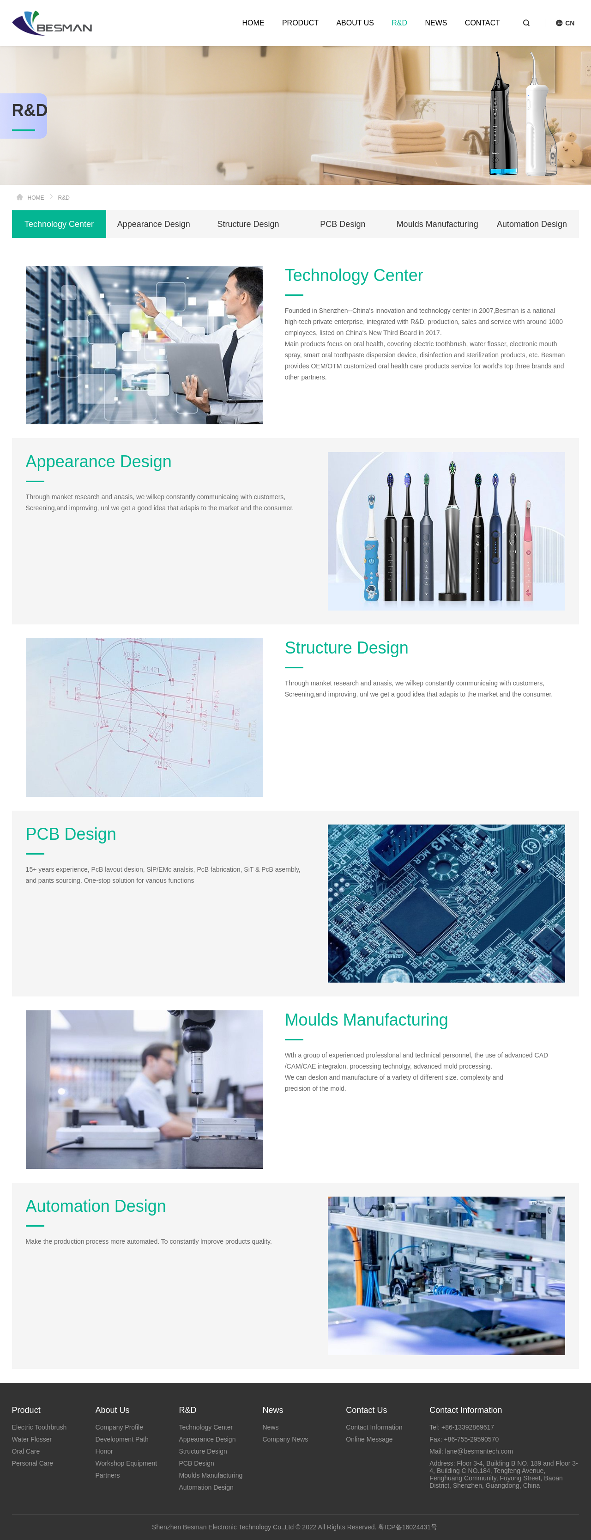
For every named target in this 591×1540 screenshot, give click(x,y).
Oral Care (26, 1451)
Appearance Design (153, 224)
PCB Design (342, 224)
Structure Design (248, 224)
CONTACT (482, 23)
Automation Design (532, 224)
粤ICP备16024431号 (407, 1527)
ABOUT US (355, 23)
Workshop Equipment (126, 1463)
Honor (104, 1451)
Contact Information (374, 1427)
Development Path (122, 1439)
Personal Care (33, 1463)
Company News (285, 1439)
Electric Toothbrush (39, 1427)
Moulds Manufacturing (437, 224)
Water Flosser (32, 1439)
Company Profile (120, 1427)
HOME (253, 23)
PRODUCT (300, 23)
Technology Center (59, 224)
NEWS (436, 23)
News (270, 1427)
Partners (108, 1475)
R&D (399, 23)
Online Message (369, 1439)
